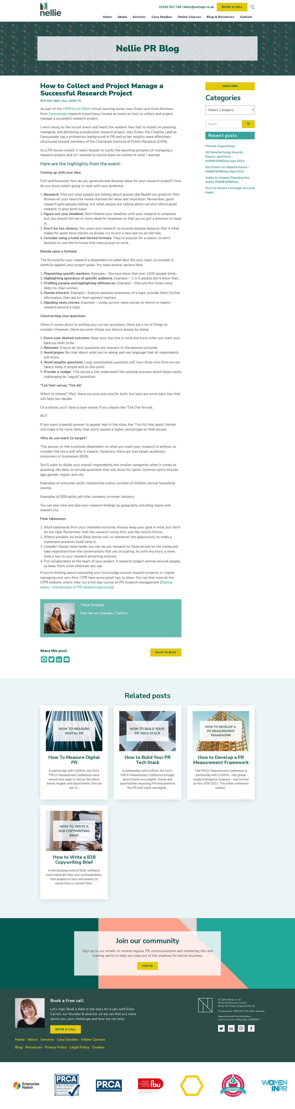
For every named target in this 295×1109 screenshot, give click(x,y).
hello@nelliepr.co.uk (199, 7)
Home (107, 17)
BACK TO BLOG (165, 652)
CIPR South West (76, 109)
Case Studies (161, 17)
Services (139, 17)
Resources (33, 1047)
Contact (246, 17)
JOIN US (147, 966)
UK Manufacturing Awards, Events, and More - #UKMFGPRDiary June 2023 (224, 156)
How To (75, 101)
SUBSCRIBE (230, 86)
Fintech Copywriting (220, 146)
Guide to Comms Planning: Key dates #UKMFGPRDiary (227, 180)
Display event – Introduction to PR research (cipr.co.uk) (106, 584)
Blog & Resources (220, 17)
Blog (19, 1047)
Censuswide (58, 113)
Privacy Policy (56, 1047)
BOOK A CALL (232, 7)
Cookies (98, 1047)
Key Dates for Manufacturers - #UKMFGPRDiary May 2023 (227, 169)
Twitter (121, 613)
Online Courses (189, 17)
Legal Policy (79, 1047)
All (64, 101)
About (122, 17)
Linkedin (106, 613)
